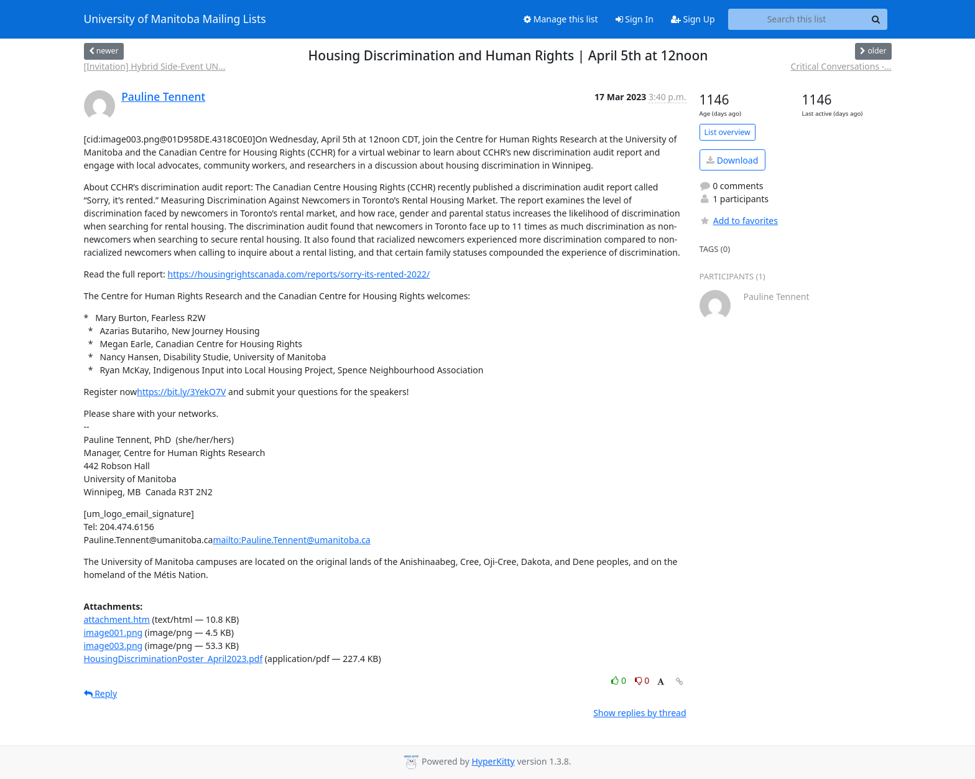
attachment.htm (117, 619)
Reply (101, 693)
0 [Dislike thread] (642, 680)
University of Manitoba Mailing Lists (175, 19)
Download (732, 160)
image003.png (113, 645)
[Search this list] (797, 19)
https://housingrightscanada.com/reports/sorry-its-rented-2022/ (299, 274)
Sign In (635, 19)
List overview (728, 132)
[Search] (876, 19)
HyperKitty (492, 761)
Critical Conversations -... (841, 66)
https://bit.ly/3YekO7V (181, 392)
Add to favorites (739, 220)
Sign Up (693, 19)
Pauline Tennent (163, 96)
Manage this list (561, 19)
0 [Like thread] (619, 680)
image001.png (113, 632)
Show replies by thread (639, 713)
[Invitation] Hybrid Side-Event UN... (155, 66)
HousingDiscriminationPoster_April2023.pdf (173, 659)
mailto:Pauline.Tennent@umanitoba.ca (291, 540)
